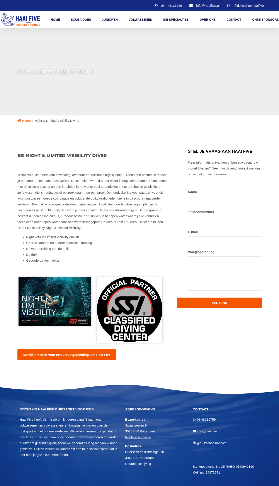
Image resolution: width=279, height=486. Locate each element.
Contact (233, 19)
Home (55, 19)
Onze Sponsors (265, 19)
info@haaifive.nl (208, 431)
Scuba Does (81, 19)
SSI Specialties (176, 19)
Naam (192, 192)
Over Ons (208, 19)
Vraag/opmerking (201, 251)
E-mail (193, 232)
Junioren (110, 19)
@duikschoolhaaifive (211, 443)
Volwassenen (140, 19)
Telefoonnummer (201, 211)
